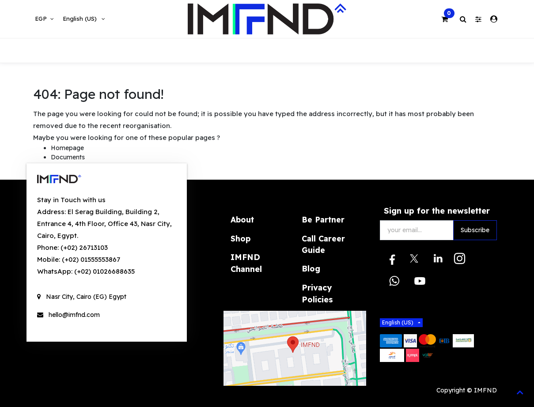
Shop (240, 238)
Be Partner (323, 219)
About (242, 219)
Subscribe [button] (475, 230)
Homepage (67, 148)
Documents (68, 157)
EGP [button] (42, 18)
